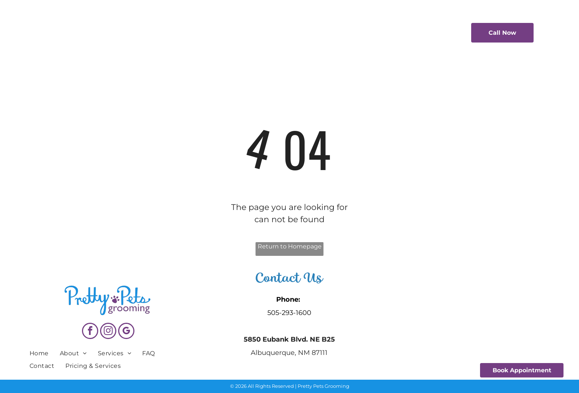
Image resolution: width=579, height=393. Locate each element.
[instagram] (108, 332)
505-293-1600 (289, 313)
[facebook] (90, 332)
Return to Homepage (290, 246)
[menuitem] (181, 32)
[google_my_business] (126, 332)
